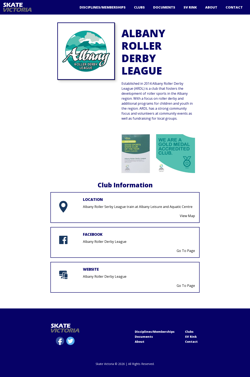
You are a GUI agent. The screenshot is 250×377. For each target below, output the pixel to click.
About (211, 7)
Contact (234, 7)
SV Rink (190, 7)
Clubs (139, 7)
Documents (164, 7)
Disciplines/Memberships (103, 7)
